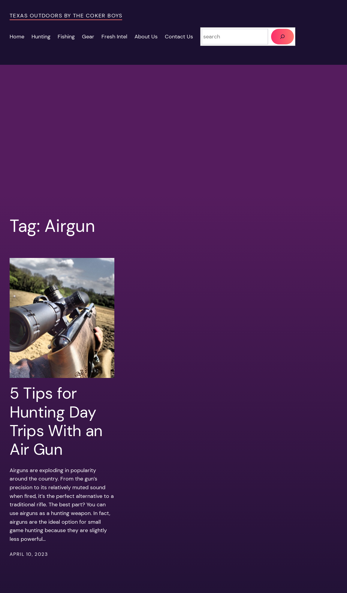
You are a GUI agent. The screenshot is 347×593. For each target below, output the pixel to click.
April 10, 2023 (29, 554)
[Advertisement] (173, 138)
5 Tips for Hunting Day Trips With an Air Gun (56, 421)
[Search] (282, 36)
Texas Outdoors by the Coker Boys (66, 15)
